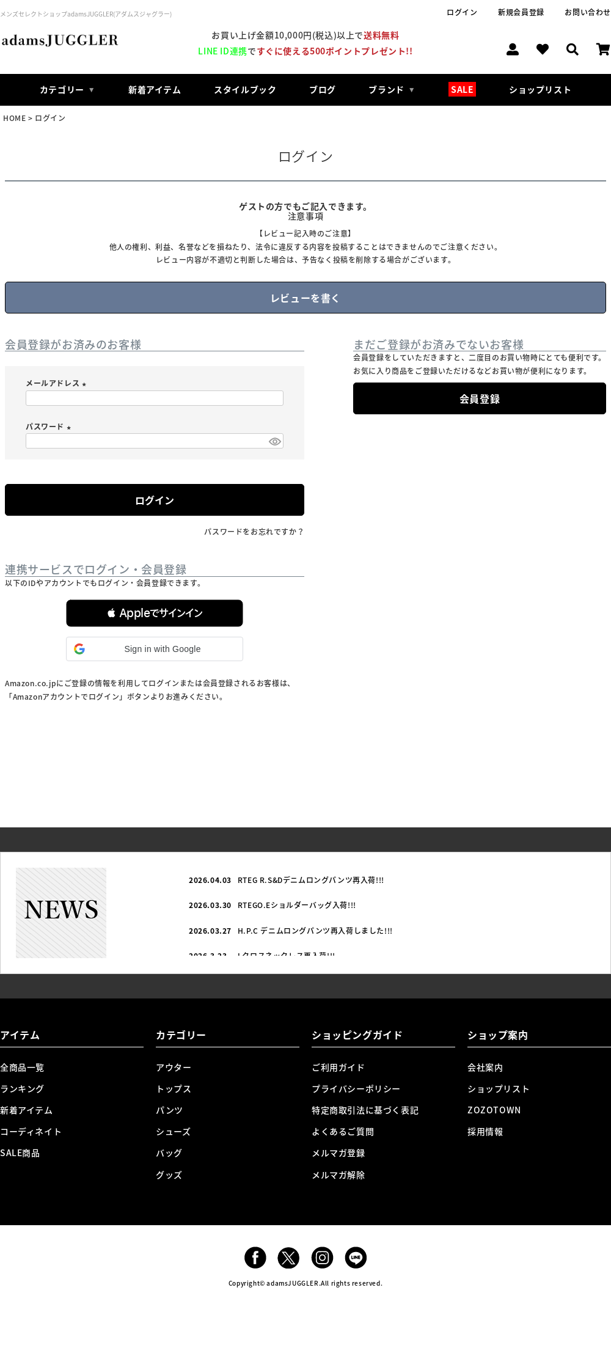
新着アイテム (154, 89)
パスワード (50, 426)
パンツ (169, 1110)
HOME (14, 117)
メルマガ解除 (338, 1174)
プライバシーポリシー (356, 1088)
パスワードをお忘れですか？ (254, 531)
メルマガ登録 (338, 1152)
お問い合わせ (588, 12)
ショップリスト (540, 89)
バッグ (169, 1152)
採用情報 (485, 1131)
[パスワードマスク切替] (274, 441)
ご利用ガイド (338, 1067)
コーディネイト (31, 1131)
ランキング (22, 1088)
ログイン (462, 12)
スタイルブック (245, 89)
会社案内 (485, 1067)
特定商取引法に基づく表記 (365, 1110)
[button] (154, 613)
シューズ (173, 1131)
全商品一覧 (22, 1067)
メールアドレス (57, 383)
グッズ (169, 1174)
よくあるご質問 (343, 1131)
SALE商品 (20, 1152)
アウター (173, 1067)
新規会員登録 (521, 12)
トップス (173, 1088)
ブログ (322, 89)
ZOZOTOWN (494, 1110)
